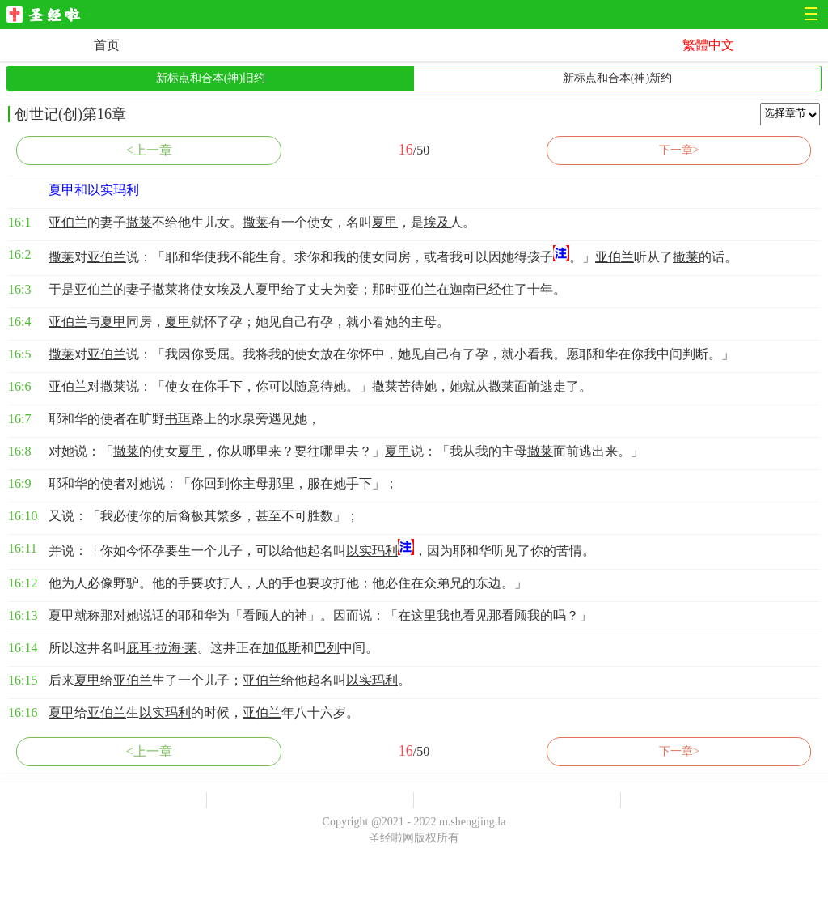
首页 (107, 45)
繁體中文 (708, 45)
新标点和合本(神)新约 (617, 78)
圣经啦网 (48, 16)
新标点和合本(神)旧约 (210, 78)
